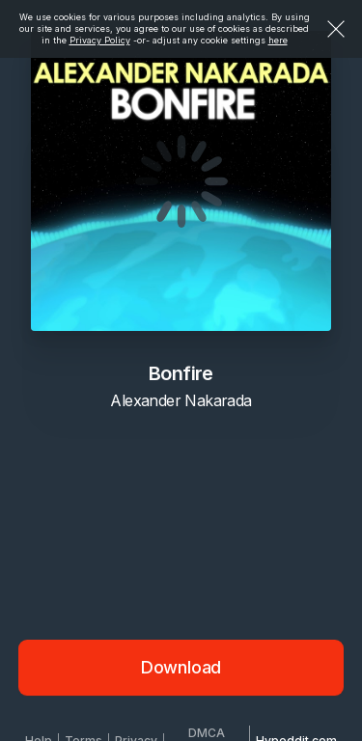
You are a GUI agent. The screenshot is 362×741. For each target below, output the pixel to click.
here (278, 40)
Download (181, 667)
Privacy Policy (100, 40)
